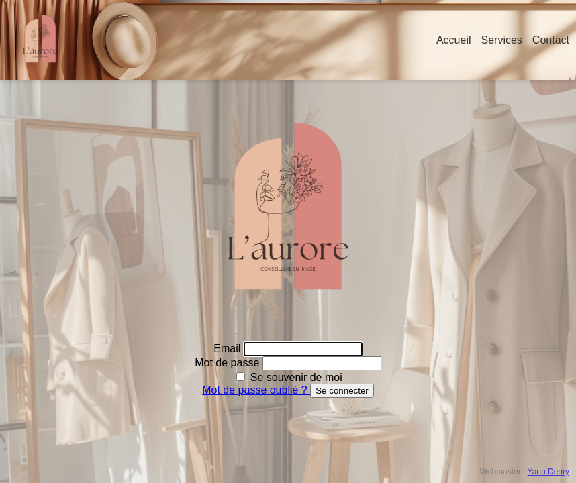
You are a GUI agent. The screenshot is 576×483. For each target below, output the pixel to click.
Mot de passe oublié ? (256, 390)
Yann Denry (548, 471)
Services (501, 40)
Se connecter (342, 391)
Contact (550, 40)
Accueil (453, 40)
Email (228, 348)
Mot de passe (228, 362)
